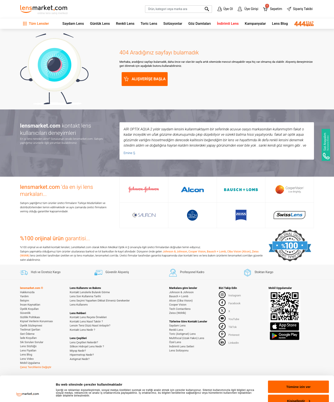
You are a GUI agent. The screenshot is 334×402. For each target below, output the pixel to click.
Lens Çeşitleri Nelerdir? (84, 342)
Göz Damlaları (199, 23)
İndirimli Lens (228, 23)
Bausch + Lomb (216, 251)
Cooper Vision (197, 251)
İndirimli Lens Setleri (181, 346)
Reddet (298, 390)
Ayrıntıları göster (69, 382)
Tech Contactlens (180, 308)
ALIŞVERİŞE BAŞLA (145, 79)
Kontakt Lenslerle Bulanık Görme (90, 292)
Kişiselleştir (298, 377)
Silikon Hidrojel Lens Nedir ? (87, 346)
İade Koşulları (28, 337)
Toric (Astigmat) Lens (182, 333)
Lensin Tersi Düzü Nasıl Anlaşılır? (90, 325)
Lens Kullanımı (79, 304)
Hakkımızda (27, 292)
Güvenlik (25, 313)
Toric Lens (149, 23)
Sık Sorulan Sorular (31, 342)
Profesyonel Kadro (186, 272)
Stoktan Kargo (258, 272)
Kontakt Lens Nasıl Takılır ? (86, 321)
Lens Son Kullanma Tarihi (85, 296)
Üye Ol (225, 9)
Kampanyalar (255, 23)
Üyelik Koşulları (29, 308)
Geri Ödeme (27, 333)
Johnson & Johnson (175, 251)
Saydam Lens (73, 23)
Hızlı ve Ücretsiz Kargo (40, 272)
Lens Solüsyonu (179, 350)
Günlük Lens (100, 23)
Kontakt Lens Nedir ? (82, 329)
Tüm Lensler (36, 23)
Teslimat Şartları (30, 329)
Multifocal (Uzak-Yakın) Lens (186, 338)
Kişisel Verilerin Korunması (36, 321)
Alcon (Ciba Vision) (181, 300)
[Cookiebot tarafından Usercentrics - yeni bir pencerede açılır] (27, 393)
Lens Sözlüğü (28, 346)
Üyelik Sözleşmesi (31, 325)
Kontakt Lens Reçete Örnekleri (88, 317)
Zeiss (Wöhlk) (177, 313)
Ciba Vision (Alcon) (239, 251)
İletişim (24, 300)
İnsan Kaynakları (30, 304)
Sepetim (272, 8)
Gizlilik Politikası (30, 317)
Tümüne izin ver (298, 362)
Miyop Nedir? (78, 350)
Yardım (24, 296)
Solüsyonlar (172, 23)
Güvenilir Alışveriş (112, 272)
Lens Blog (280, 23)
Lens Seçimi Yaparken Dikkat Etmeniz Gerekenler (100, 300)
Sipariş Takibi (299, 9)
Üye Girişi (248, 9)
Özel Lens (175, 342)
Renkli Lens (125, 23)
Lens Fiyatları (28, 350)
